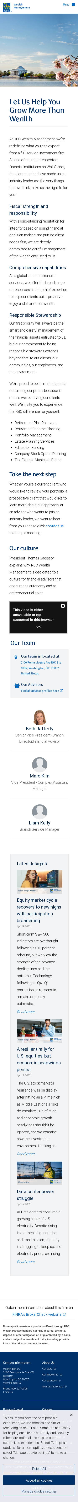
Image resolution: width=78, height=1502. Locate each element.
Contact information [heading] (16, 1363)
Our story (47, 1368)
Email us (8, 1392)
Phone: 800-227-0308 (15, 1388)
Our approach (50, 1380)
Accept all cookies (39, 1480)
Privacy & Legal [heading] (13, 1409)
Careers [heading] (47, 1409)
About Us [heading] (48, 1363)
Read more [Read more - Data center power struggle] (26, 1261)
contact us (55, 526)
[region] (39, 1456)
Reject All (39, 1469)
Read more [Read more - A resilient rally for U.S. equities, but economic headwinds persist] (26, 1153)
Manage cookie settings (39, 1491)
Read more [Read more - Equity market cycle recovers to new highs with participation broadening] (26, 1011)
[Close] (71, 1414)
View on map (10, 1383)
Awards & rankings (53, 1386)
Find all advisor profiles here (42, 691)
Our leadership (50, 1374)
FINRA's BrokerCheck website (37, 1314)
